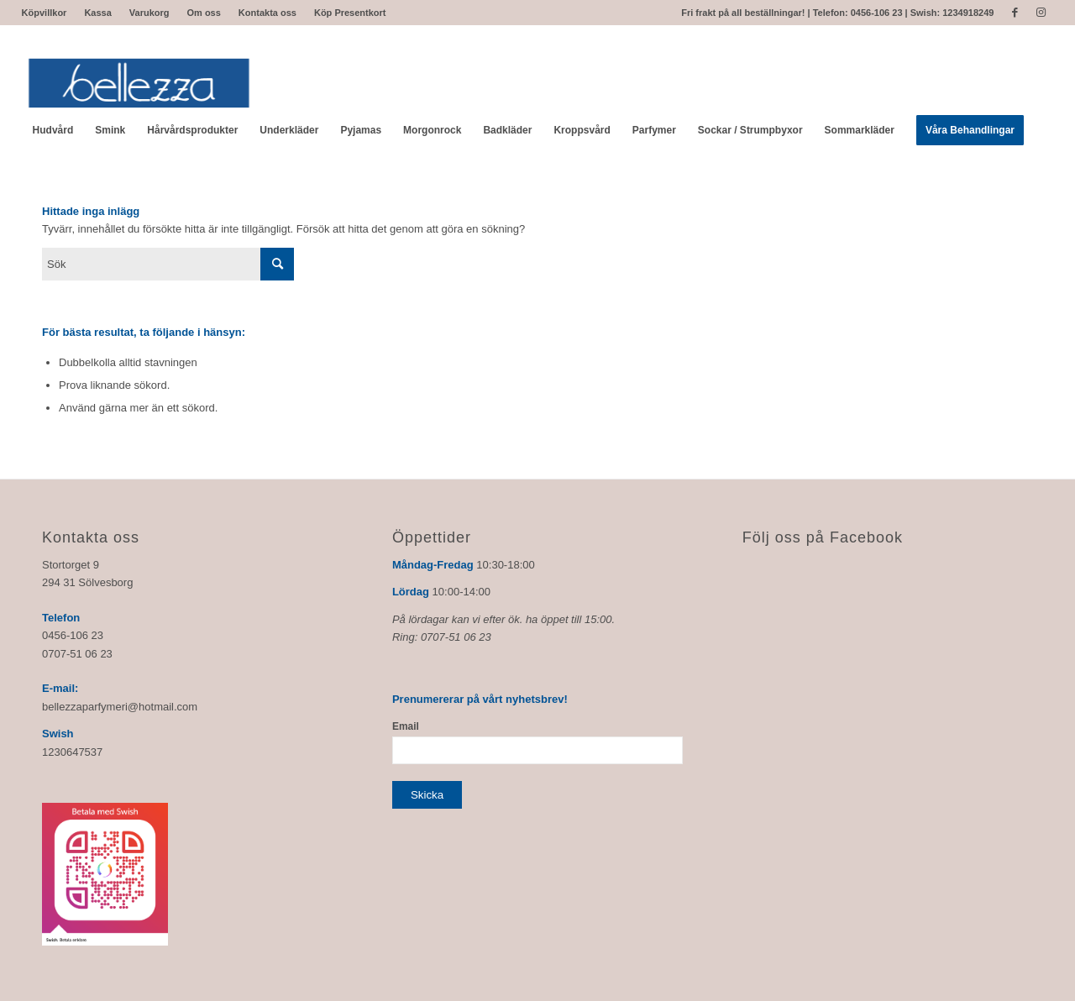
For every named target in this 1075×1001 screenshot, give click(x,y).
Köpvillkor (44, 13)
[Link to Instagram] (1040, 12)
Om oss (204, 13)
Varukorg (149, 13)
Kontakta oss (267, 13)
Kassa (97, 13)
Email (405, 726)
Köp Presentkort (350, 13)
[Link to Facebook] (1015, 12)
